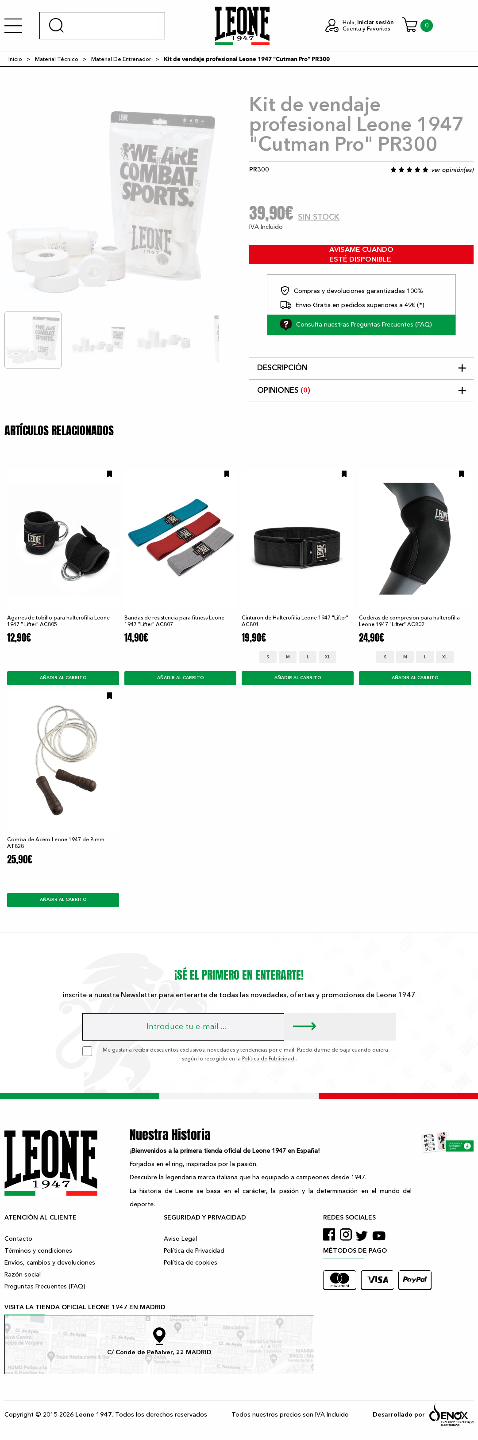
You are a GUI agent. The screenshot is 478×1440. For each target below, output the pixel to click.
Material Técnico (56, 59)
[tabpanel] (111, 202)
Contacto (18, 1239)
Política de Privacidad (194, 1250)
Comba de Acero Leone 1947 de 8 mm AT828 (55, 843)
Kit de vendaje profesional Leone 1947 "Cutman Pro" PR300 (247, 59)
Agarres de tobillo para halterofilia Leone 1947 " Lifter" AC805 (58, 621)
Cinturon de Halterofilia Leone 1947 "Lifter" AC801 (295, 621)
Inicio (15, 59)
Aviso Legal (180, 1239)
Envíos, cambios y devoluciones (49, 1262)
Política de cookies (190, 1262)
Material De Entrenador (121, 59)
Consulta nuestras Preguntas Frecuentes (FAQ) (356, 325)
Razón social (22, 1274)
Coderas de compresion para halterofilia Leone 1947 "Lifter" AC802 (409, 621)
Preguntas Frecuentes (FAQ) (44, 1286)
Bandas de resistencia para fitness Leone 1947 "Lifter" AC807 (174, 621)
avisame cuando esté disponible (361, 254)
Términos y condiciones (38, 1250)
